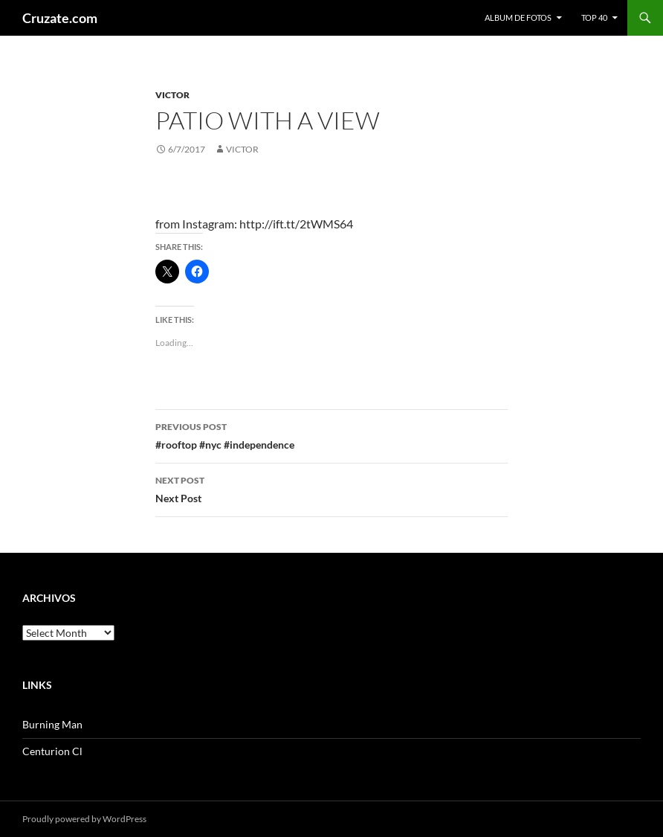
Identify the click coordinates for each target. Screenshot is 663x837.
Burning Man (52, 724)
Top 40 (594, 17)
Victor (172, 94)
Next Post (331, 488)
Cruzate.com (59, 18)
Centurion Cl (52, 751)
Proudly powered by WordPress (84, 818)
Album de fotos (518, 17)
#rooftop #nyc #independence (331, 434)
